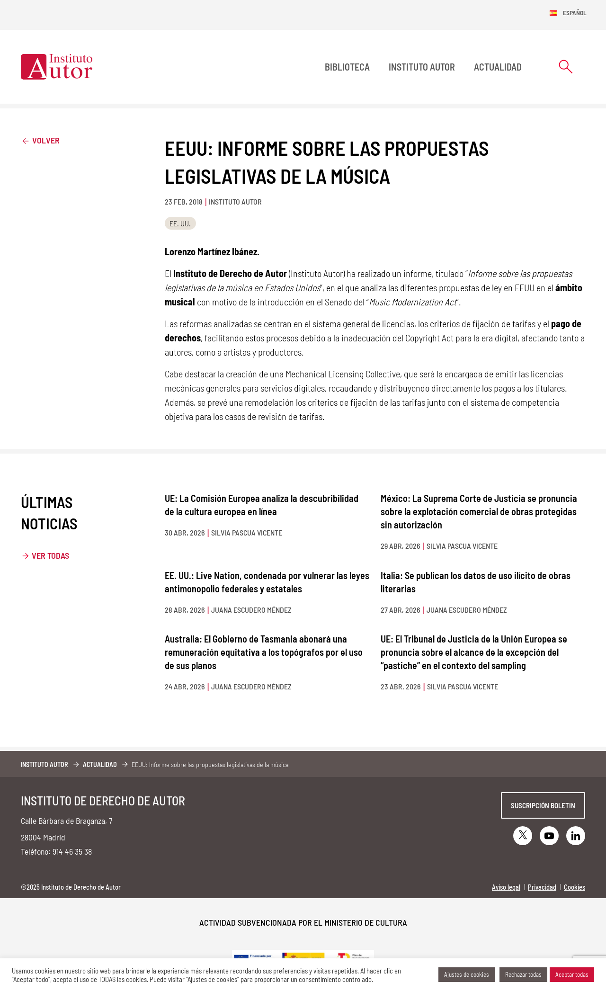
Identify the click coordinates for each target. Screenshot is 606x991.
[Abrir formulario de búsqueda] (565, 66)
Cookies (574, 887)
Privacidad (542, 887)
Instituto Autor (422, 66)
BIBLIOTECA (347, 66)
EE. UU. (180, 223)
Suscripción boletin (543, 805)
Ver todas (50, 555)
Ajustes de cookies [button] (466, 974)
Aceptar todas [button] (571, 974)
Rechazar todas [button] (523, 974)
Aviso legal (506, 887)
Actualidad (498, 66)
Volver (40, 139)
